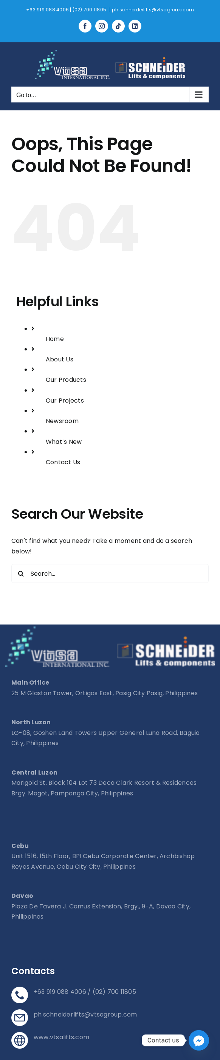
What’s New (64, 441)
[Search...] (110, 573)
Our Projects (65, 400)
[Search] (20, 573)
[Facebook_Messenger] (199, 1040)
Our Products (66, 379)
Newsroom (62, 421)
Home (55, 339)
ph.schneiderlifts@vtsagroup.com (153, 9)
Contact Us (63, 462)
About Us (59, 359)
